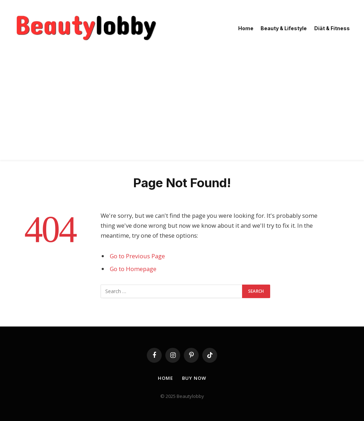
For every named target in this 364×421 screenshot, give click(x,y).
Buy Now (194, 378)
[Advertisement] (182, 110)
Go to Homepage (133, 269)
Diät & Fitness (332, 28)
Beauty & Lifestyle (284, 28)
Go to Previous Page (137, 256)
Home (245, 28)
